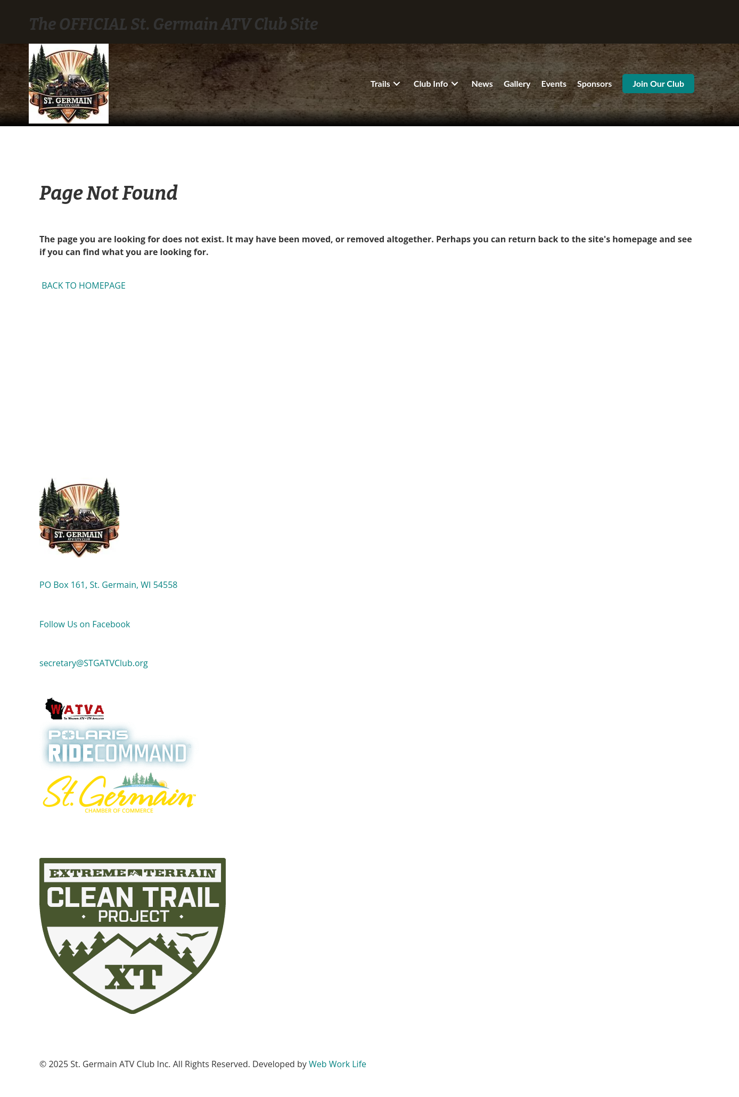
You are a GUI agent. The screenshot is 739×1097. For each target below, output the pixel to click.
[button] (396, 84)
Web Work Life (337, 1064)
